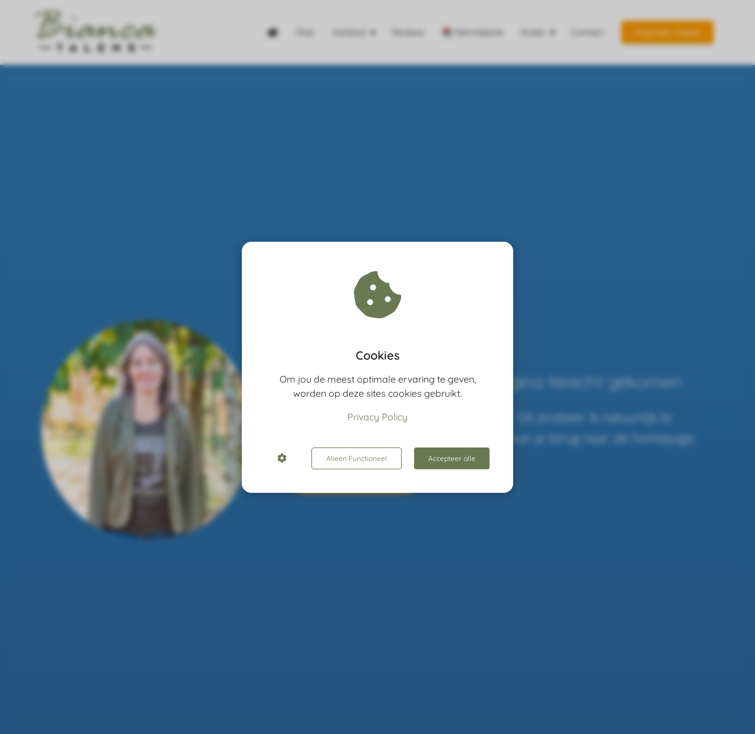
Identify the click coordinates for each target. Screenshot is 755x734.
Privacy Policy (377, 417)
